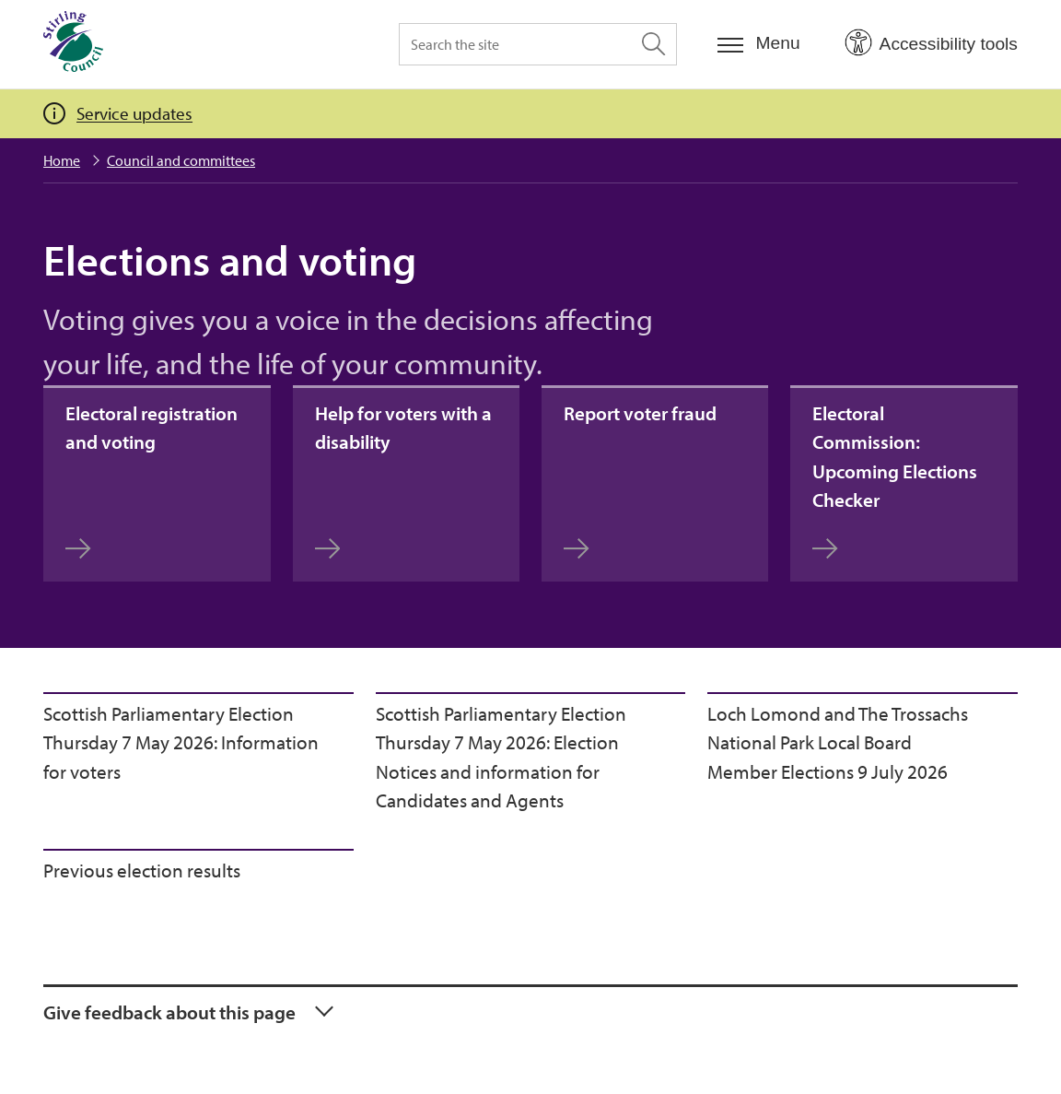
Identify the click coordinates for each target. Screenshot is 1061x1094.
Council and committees (181, 160)
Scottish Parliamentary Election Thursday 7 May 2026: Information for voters (181, 742)
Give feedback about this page (169, 1012)
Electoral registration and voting (151, 480)
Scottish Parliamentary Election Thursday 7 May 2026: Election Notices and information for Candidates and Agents (501, 757)
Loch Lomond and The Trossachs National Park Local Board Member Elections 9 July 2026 (837, 742)
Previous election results (141, 870)
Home (61, 160)
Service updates (134, 113)
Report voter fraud (640, 480)
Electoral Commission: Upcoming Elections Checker (894, 480)
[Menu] (758, 43)
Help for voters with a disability (403, 480)
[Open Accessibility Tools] (931, 43)
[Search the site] (538, 44)
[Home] (73, 44)
